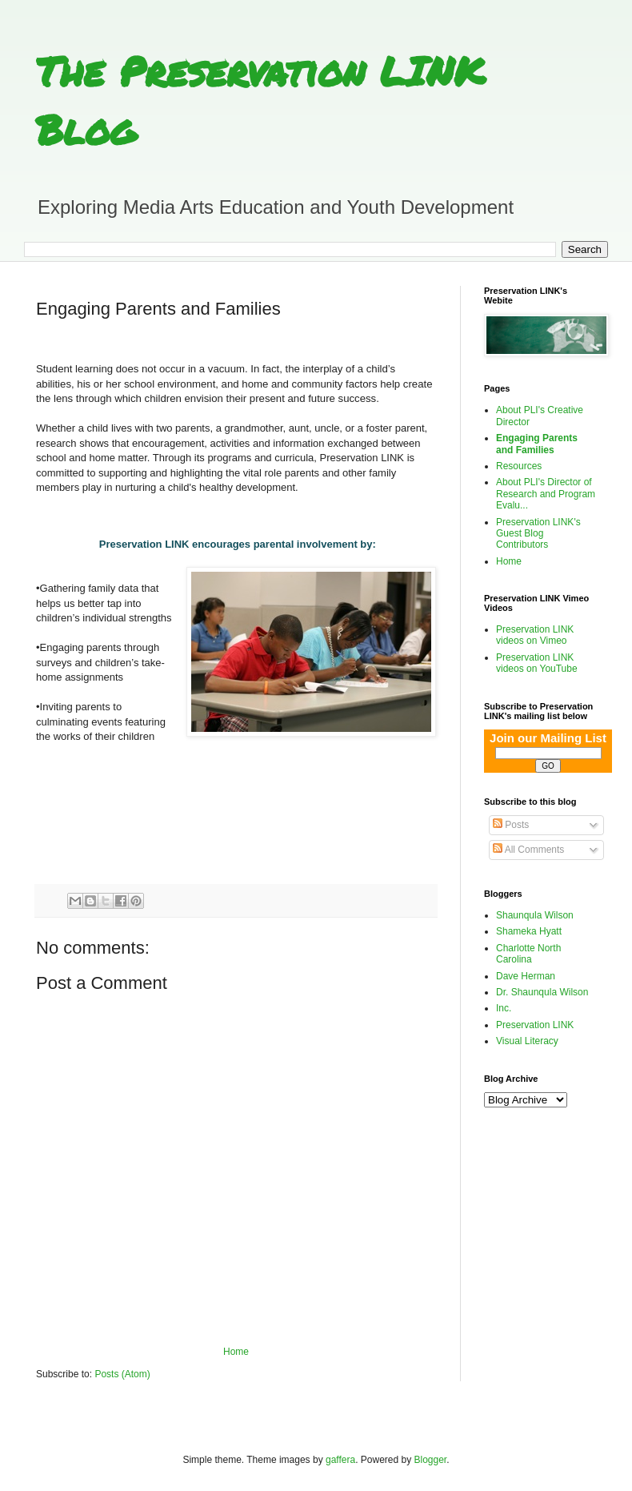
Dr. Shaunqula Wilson (542, 992)
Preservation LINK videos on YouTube (537, 663)
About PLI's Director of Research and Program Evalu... (545, 493)
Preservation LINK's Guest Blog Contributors (538, 533)
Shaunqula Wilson (535, 915)
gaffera (340, 1459)
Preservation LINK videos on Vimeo (535, 635)
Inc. (503, 1008)
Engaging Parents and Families (537, 443)
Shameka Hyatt (529, 931)
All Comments (528, 849)
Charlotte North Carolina (528, 953)
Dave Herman (525, 976)
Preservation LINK (535, 1025)
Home (236, 1351)
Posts (511, 824)
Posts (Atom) (122, 1374)
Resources (519, 466)
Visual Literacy (527, 1041)
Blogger (430, 1459)
